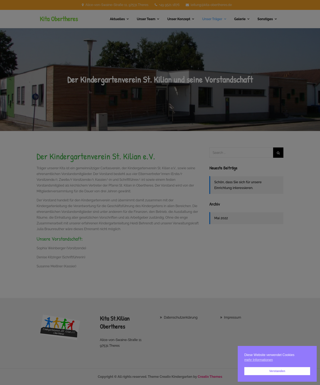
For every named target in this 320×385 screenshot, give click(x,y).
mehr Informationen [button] (258, 360)
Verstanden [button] (277, 371)
